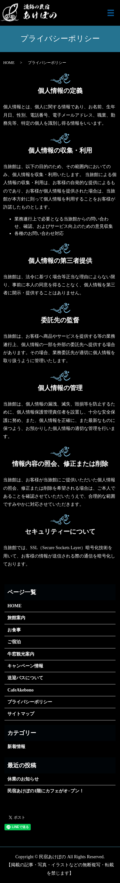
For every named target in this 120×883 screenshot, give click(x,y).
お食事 (14, 630)
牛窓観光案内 (20, 654)
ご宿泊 (14, 641)
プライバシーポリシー (29, 702)
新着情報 (16, 746)
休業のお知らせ (23, 779)
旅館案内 (16, 617)
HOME (8, 62)
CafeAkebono (20, 690)
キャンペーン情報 (25, 666)
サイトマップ (20, 713)
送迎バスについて (25, 677)
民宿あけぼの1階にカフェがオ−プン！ (45, 791)
